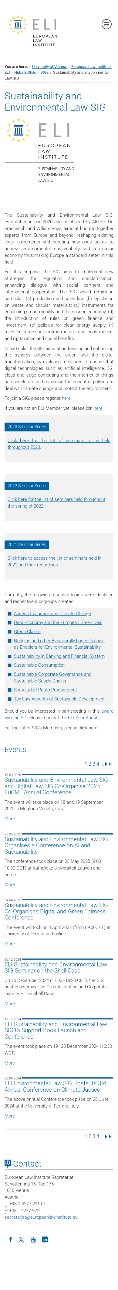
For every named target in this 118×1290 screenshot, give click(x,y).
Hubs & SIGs (25, 72)
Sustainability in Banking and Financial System (59, 656)
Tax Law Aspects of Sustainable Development (59, 699)
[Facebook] (10, 1239)
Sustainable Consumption (39, 665)
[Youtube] (33, 1239)
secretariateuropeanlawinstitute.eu (41, 1217)
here (66, 398)
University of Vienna (49, 66)
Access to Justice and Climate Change (52, 613)
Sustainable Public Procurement (45, 690)
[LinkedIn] (45, 1239)
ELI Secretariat (82, 718)
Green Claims (27, 631)
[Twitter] (22, 1239)
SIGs (44, 72)
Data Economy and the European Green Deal (58, 622)
